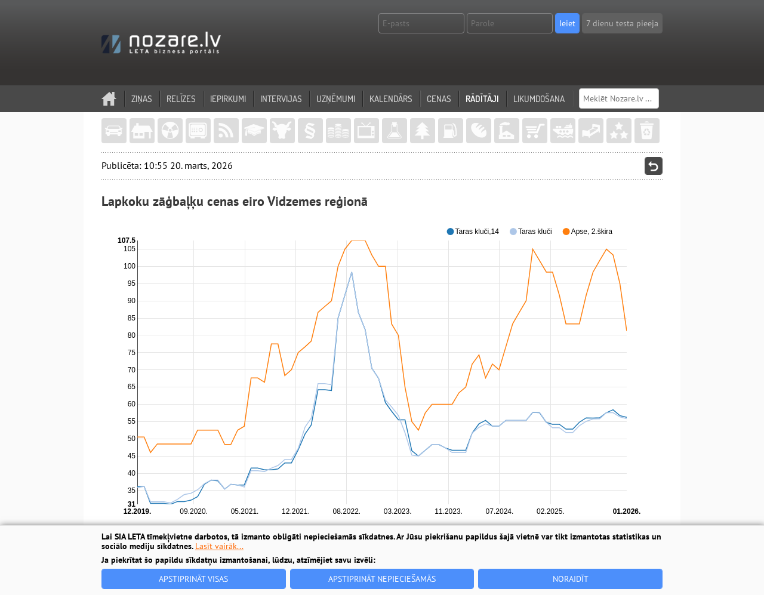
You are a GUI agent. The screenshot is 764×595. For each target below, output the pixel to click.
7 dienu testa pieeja (622, 23)
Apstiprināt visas (193, 579)
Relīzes (181, 98)
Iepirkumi (228, 98)
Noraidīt (571, 579)
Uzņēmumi (335, 98)
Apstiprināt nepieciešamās (382, 579)
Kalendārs (390, 98)
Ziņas (141, 98)
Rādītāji (482, 98)
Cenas (439, 98)
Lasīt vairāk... (219, 546)
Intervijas (281, 98)
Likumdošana (539, 98)
